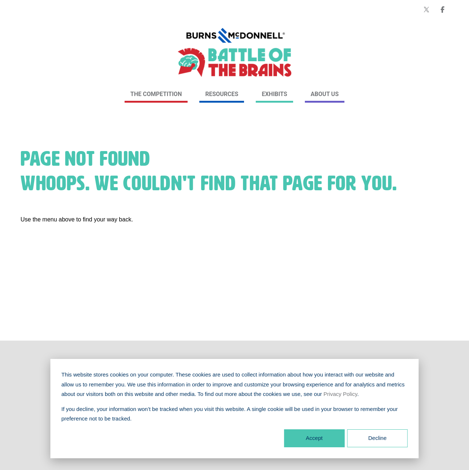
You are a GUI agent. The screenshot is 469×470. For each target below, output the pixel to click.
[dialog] (235, 408)
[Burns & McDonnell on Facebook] (442, 9)
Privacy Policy (340, 394)
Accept (314, 438)
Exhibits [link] (274, 94)
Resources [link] (221, 94)
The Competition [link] (156, 94)
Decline (377, 438)
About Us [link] (325, 94)
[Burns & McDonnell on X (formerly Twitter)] (426, 9)
